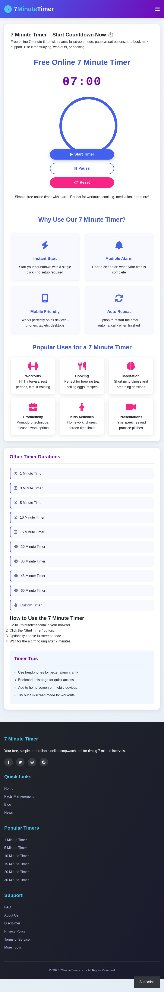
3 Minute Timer (28, 488)
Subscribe (147, 982)
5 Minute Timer (28, 503)
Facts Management (19, 796)
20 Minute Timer (29, 546)
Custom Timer (28, 605)
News (8, 812)
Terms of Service (17, 939)
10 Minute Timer (29, 517)
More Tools (12, 947)
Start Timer (82, 154)
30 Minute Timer (29, 561)
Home (8, 788)
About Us (11, 915)
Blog (7, 804)
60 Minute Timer (29, 590)
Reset (82, 182)
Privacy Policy (15, 931)
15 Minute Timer (29, 532)
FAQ (7, 907)
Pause (82, 168)
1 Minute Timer (28, 473)
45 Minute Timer (29, 576)
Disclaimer (12, 923)
